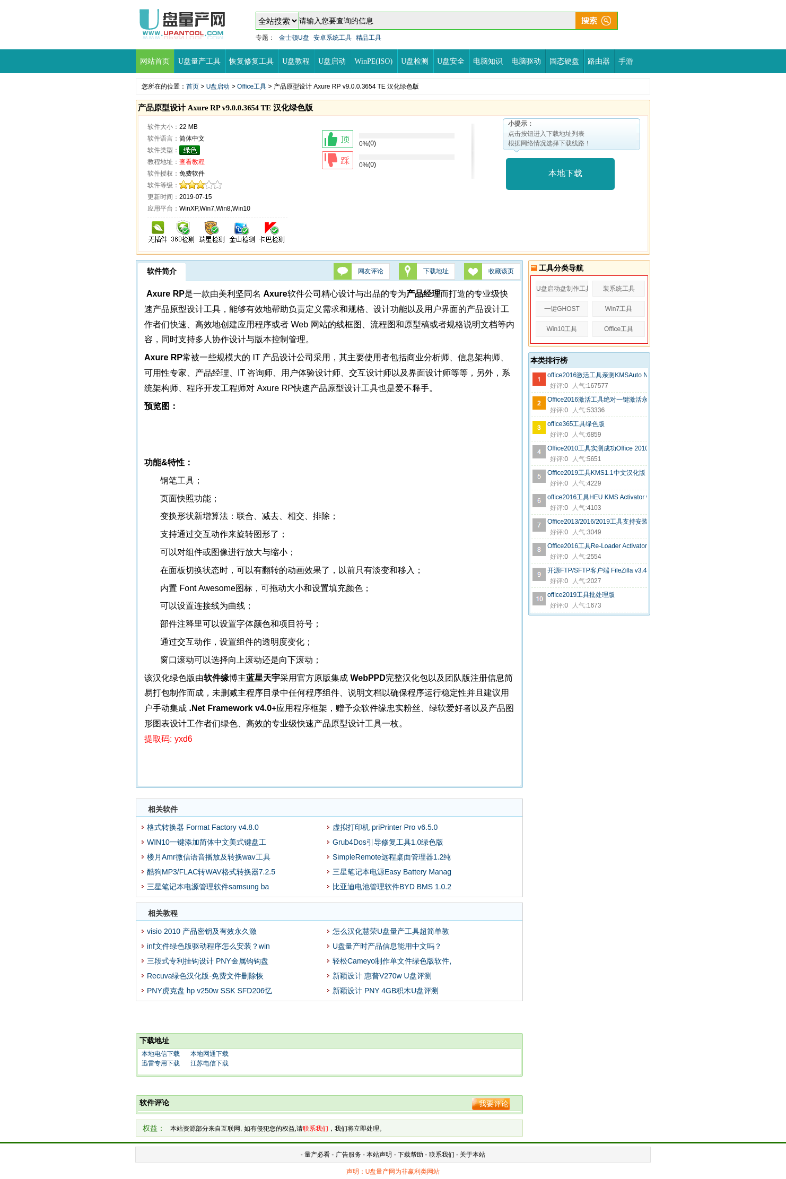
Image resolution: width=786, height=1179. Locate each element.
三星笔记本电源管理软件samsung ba (208, 886)
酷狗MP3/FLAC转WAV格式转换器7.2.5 (211, 872)
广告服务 (348, 1154)
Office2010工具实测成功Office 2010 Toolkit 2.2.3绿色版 (597, 448)
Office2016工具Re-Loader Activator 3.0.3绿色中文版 (597, 546)
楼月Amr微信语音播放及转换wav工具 (208, 857)
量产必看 (317, 1154)
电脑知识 (488, 61)
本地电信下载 (161, 1053)
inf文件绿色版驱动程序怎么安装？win (208, 946)
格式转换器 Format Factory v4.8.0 (203, 827)
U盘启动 (332, 61)
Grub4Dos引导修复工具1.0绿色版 (388, 842)
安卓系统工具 (332, 37)
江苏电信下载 (209, 1063)
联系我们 (442, 1154)
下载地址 (436, 271)
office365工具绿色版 (576, 424)
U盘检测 (415, 61)
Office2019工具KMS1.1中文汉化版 (596, 472)
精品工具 (368, 37)
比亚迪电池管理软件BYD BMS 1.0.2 (392, 886)
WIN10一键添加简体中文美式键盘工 (206, 842)
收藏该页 (501, 271)
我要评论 (494, 1103)
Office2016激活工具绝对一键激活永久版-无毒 (597, 399)
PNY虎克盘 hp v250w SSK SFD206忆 (209, 990)
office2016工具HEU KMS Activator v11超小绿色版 (597, 497)
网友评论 (370, 271)
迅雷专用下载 (161, 1063)
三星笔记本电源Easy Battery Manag (392, 872)
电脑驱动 (526, 61)
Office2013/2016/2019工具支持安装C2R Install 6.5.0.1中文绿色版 (597, 521)
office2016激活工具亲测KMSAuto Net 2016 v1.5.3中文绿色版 (597, 375)
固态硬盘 (564, 61)
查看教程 (192, 162)
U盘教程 (296, 61)
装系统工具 (619, 288)
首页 (192, 86)
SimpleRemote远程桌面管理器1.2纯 (392, 857)
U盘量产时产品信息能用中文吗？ (387, 946)
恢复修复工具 (251, 61)
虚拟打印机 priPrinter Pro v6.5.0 (385, 827)
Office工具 (251, 86)
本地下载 (565, 173)
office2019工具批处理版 (581, 595)
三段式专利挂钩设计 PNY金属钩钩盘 (207, 961)
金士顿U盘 (294, 37)
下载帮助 (411, 1154)
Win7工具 (618, 309)
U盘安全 (451, 61)
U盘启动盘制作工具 (562, 288)
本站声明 (379, 1154)
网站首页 (155, 61)
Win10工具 (561, 329)
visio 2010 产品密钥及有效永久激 (202, 931)
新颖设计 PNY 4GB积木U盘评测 (386, 990)
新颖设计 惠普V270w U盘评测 (382, 976)
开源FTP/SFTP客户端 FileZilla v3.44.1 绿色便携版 (597, 570)
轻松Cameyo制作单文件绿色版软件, (392, 961)
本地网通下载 (209, 1053)
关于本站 (472, 1154)
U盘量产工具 (199, 61)
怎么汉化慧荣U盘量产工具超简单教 (391, 931)
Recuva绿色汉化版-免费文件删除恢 (205, 976)
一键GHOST (562, 309)
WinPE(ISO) (373, 61)
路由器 (599, 61)
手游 (625, 61)
